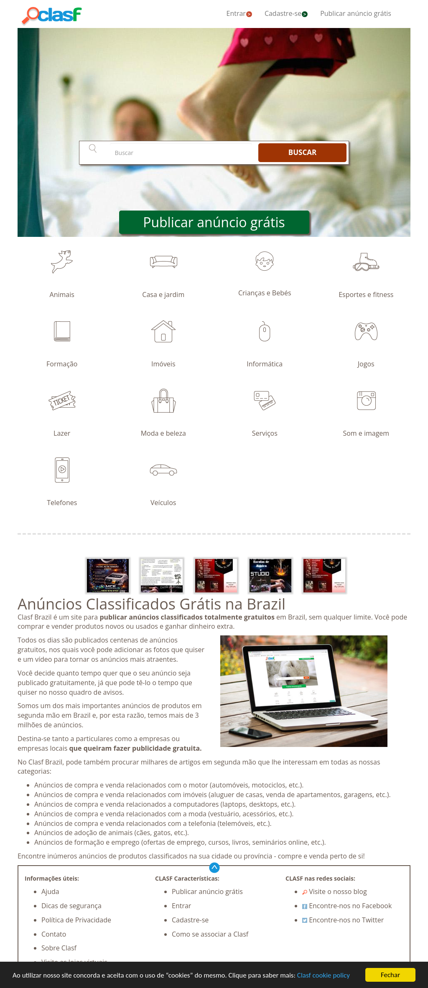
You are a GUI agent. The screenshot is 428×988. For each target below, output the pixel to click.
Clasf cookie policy (323, 975)
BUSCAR (302, 152)
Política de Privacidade (76, 920)
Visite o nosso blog (334, 891)
